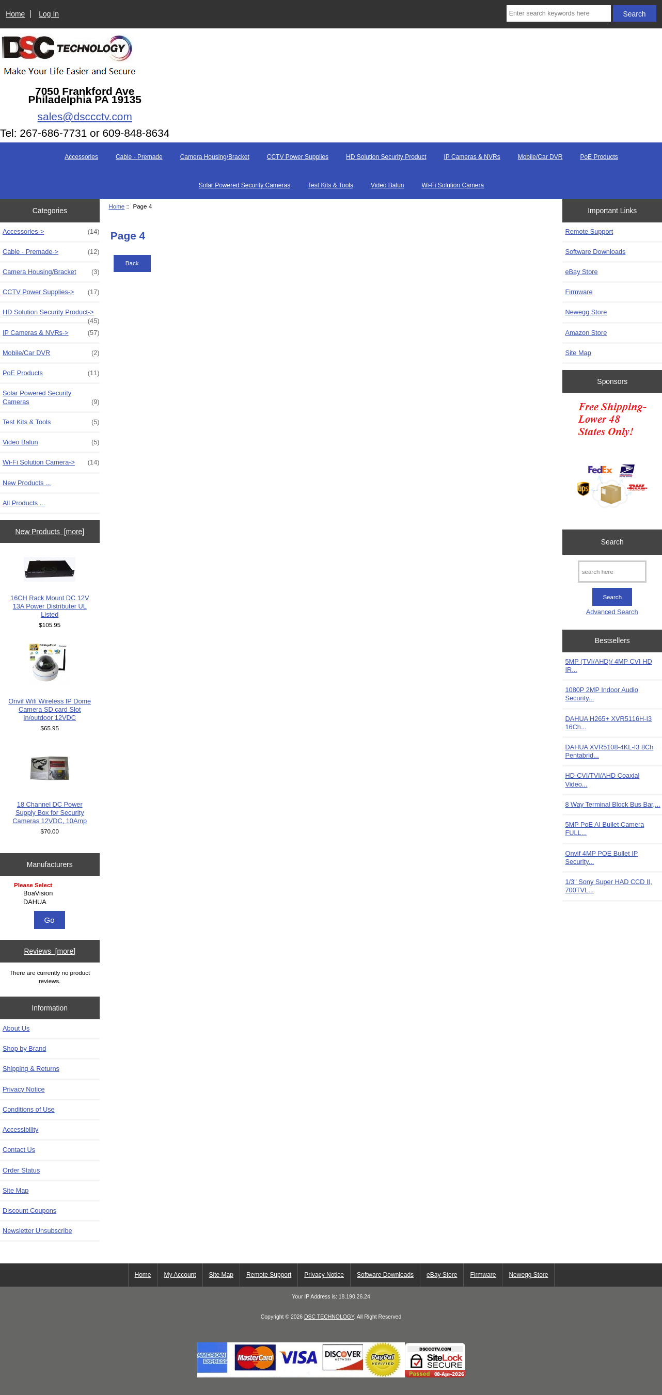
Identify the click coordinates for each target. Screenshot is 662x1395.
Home (15, 14)
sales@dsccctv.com (85, 116)
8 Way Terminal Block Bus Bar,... (612, 804)
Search (612, 542)
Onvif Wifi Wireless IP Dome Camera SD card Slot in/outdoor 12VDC (49, 683)
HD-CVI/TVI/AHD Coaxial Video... (602, 780)
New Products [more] (49, 531)
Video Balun (387, 185)
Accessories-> (51, 232)
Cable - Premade (139, 157)
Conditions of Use (29, 1109)
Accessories (81, 157)
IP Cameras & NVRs (472, 157)
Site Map (15, 1190)
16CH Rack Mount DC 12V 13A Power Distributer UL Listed (49, 588)
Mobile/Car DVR (540, 157)
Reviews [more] (49, 951)
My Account (180, 1274)
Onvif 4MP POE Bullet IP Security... (601, 857)
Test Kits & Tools (330, 185)
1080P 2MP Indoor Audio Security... (601, 694)
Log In (49, 14)
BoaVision (51, 893)
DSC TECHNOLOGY (329, 1317)
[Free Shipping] (612, 458)
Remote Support (589, 231)
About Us (16, 1028)
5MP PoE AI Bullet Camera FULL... (604, 829)
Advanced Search (612, 612)
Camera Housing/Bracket (214, 157)
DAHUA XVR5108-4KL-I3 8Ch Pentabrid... (609, 751)
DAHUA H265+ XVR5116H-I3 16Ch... (608, 723)
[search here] (612, 571)
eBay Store (581, 272)
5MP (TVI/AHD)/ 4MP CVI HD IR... (608, 666)
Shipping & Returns (31, 1068)
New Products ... (27, 483)
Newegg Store (586, 312)
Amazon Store (586, 332)
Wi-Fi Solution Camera (453, 185)
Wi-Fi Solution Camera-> (51, 462)
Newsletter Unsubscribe (37, 1230)
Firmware (578, 292)
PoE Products (599, 157)
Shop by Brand (24, 1048)
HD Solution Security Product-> (51, 315)
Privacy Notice (23, 1089)
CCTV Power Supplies (297, 157)
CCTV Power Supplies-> (51, 292)
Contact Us (19, 1149)
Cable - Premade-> (51, 252)
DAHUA (51, 902)
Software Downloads (595, 251)
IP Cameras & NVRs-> (51, 333)
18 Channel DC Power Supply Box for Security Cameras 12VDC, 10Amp (49, 786)
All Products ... (24, 503)
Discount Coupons (29, 1210)
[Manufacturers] (49, 894)
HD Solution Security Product (386, 157)
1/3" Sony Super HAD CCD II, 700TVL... (608, 886)
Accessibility (20, 1129)
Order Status (21, 1170)
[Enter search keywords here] (559, 13)
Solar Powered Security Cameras (244, 185)
